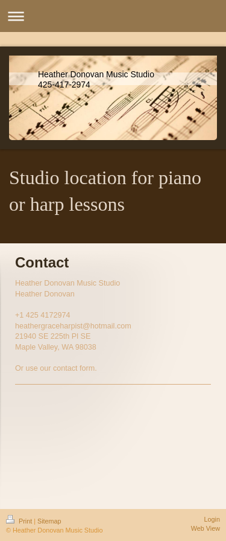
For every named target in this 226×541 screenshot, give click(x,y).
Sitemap (49, 521)
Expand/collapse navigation (113, 16)
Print (20, 521)
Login (212, 519)
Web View (205, 528)
